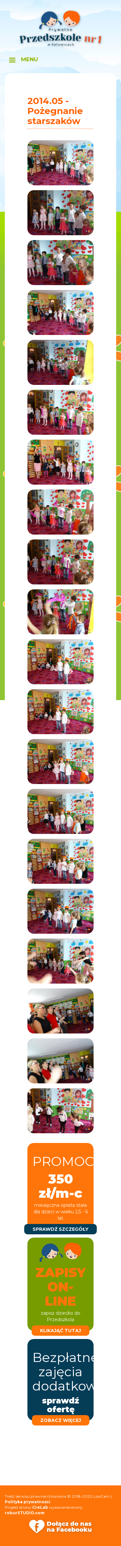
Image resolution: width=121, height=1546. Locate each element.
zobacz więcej (60, 1420)
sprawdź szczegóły (60, 1229)
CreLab (40, 1507)
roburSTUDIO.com (25, 1512)
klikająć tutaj (60, 1330)
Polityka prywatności (27, 1501)
